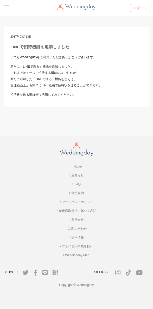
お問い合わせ (76, 228)
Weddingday (85, 285)
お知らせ (76, 175)
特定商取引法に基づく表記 (76, 211)
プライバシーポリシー (76, 202)
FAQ (76, 184)
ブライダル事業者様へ (76, 246)
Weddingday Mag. (76, 255)
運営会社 (76, 220)
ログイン (140, 8)
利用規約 (76, 193)
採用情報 (76, 237)
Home (76, 166)
